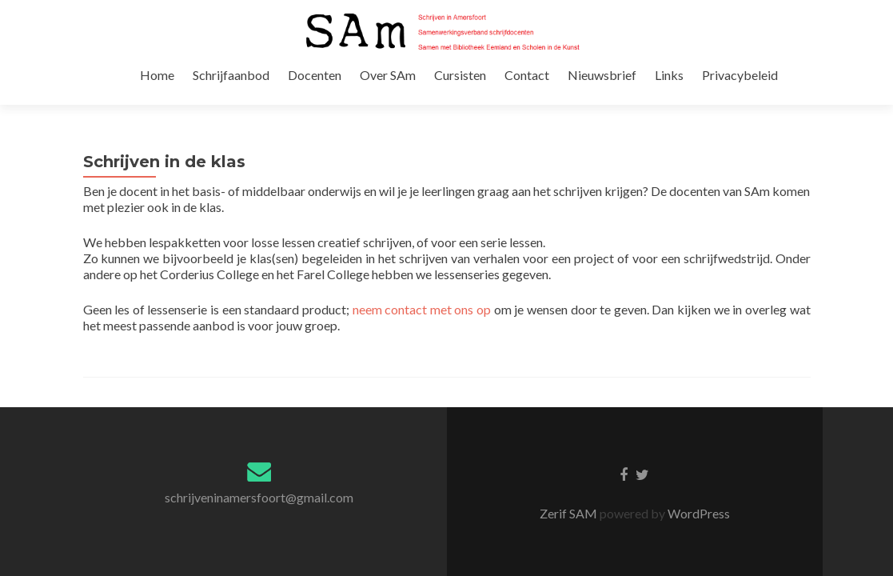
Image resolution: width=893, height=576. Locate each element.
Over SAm (444, 90)
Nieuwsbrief (651, 90)
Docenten (374, 90)
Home (221, 90)
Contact (578, 90)
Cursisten (514, 90)
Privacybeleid (785, 90)
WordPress (697, 463)
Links (716, 90)
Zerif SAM (570, 463)
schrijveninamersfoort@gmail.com (259, 447)
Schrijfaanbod (292, 90)
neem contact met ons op (422, 265)
